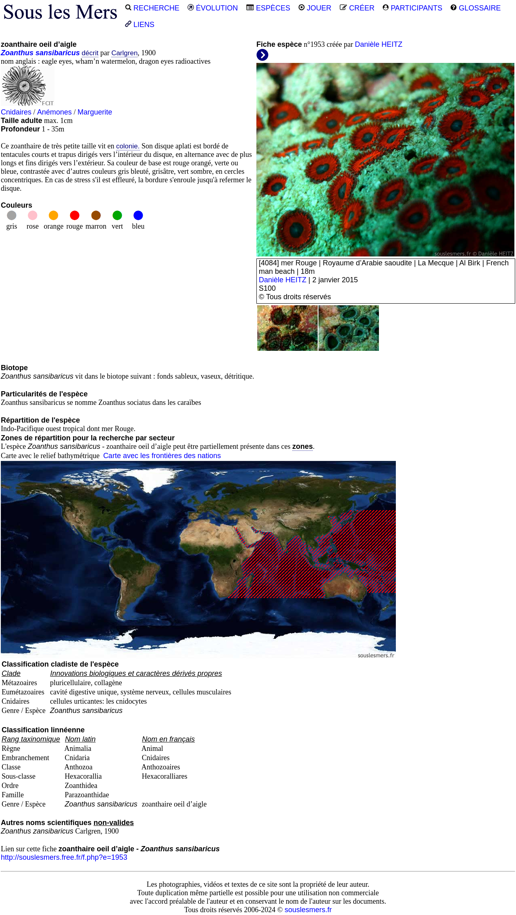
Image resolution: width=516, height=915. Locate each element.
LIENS (139, 25)
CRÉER (357, 8)
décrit (90, 53)
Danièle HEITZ (378, 44)
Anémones (54, 112)
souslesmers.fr (308, 910)
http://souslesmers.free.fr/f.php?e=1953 (64, 857)
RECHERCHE (152, 8)
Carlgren (124, 53)
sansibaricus (57, 53)
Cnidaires (16, 112)
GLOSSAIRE (475, 8)
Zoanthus (17, 53)
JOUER (314, 8)
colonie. (128, 146)
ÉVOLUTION (212, 8)
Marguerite (94, 112)
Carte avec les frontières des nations (162, 456)
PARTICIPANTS (412, 8)
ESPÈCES (268, 8)
